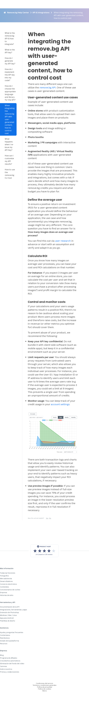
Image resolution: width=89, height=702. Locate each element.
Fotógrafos (4, 576)
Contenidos (4, 587)
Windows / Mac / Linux (8, 615)
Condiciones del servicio (44, 683)
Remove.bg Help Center (18, 12)
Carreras (3, 666)
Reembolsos (5, 638)
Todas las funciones (7, 573)
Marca (44, 691)
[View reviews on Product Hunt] (44, 551)
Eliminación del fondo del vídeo (12, 663)
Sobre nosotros (6, 669)
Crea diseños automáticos (10, 661)
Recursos (3, 643)
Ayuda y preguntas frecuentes (11, 632)
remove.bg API (48, 87)
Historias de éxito (6, 595)
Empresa (3, 592)
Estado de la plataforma (9, 641)
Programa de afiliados (8, 658)
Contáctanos (5, 635)
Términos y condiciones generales (44, 685)
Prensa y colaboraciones (9, 672)
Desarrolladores (6, 581)
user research (63, 240)
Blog (2, 655)
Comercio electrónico (8, 584)
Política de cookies (44, 689)
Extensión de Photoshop (9, 612)
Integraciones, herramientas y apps (13, 610)
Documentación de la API (9, 607)
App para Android (7, 618)
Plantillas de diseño (7, 621)
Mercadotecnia (6, 578)
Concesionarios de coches (10, 590)
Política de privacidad (44, 687)
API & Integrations (40, 12)
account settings (60, 404)
